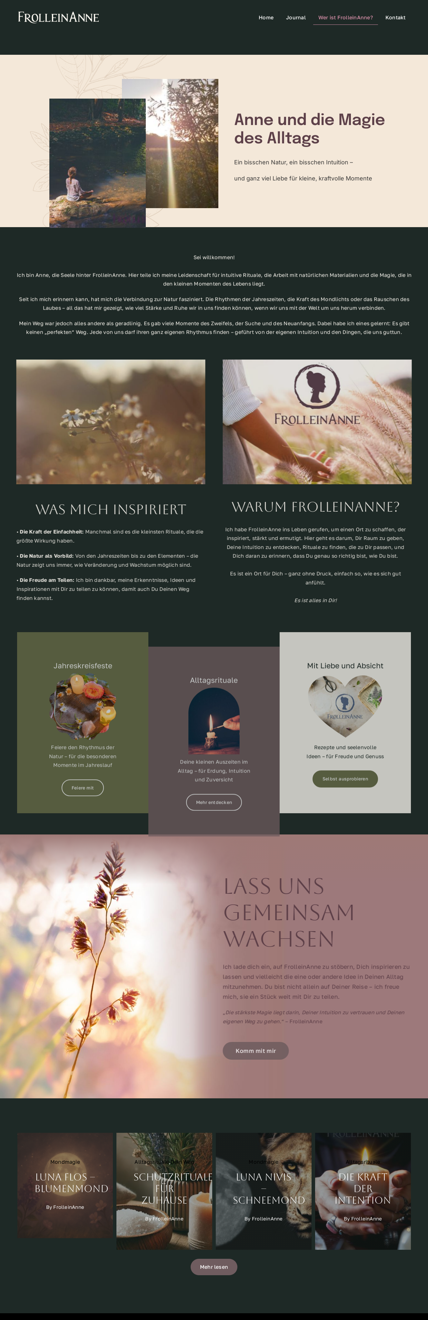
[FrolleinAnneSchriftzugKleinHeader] (58, 13)
